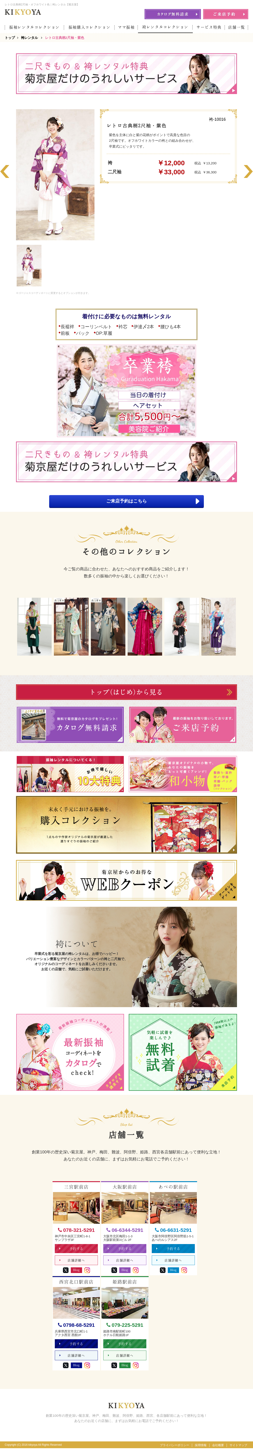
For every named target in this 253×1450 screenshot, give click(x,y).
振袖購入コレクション (90, 27)
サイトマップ (238, 1447)
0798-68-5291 (76, 1326)
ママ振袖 (126, 27)
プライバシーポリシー (174, 1447)
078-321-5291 (76, 1230)
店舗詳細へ (72, 1261)
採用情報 (201, 1447)
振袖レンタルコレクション (34, 27)
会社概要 (218, 1447)
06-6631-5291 (173, 1230)
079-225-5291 (124, 1326)
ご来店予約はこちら (151, 501)
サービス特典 (209, 27)
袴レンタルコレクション (165, 27)
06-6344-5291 (124, 1230)
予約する (71, 1249)
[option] (55, 174)
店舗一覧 (236, 27)
